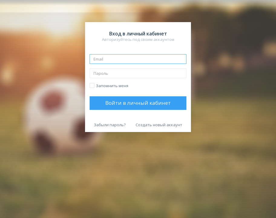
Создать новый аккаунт (159, 124)
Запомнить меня (112, 85)
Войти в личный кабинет (138, 102)
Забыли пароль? (110, 124)
